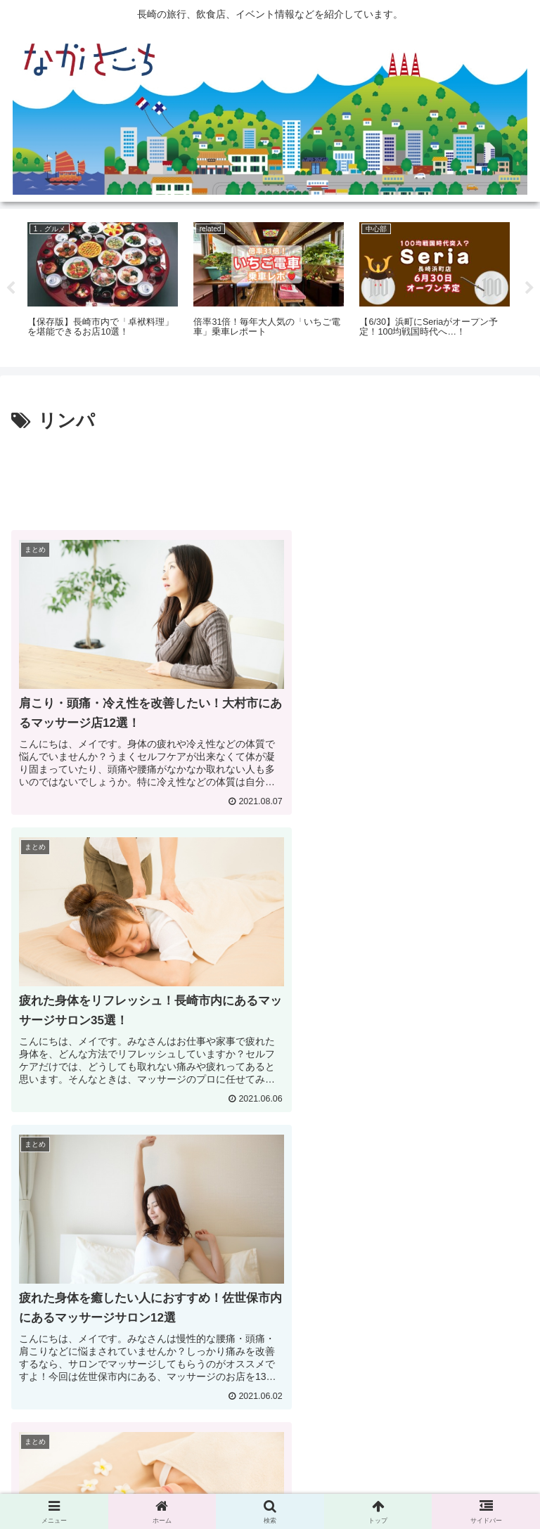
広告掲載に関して (93, 1484)
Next (529, 288)
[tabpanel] (102, 285)
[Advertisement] (270, 476)
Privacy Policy (269, 1484)
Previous (11, 288)
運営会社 (446, 1484)
